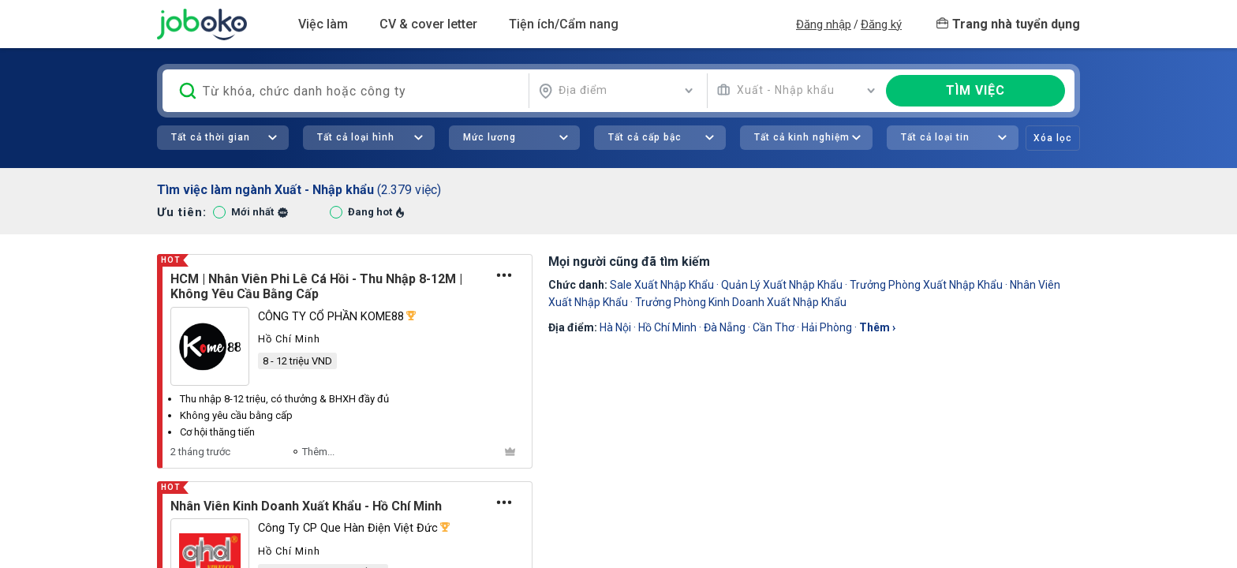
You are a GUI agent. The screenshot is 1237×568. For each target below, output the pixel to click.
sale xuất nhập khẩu (662, 284)
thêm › (877, 327)
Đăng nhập (823, 24)
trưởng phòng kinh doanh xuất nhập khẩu (740, 302)
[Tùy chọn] (504, 275)
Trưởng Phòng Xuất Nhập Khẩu (926, 284)
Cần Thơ (773, 327)
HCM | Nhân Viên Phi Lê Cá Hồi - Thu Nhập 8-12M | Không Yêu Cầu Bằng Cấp (316, 286)
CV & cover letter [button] (428, 24)
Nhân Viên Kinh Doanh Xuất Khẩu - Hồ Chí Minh (306, 506)
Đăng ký (881, 24)
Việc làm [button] (323, 24)
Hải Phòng (827, 327)
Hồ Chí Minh (667, 327)
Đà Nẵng (725, 327)
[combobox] (616, 90)
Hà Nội (615, 327)
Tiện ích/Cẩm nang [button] (563, 24)
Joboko (202, 24)
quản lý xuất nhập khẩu (782, 284)
